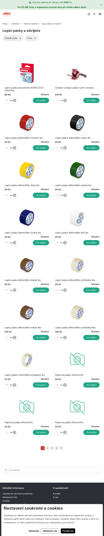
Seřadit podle (13, 38)
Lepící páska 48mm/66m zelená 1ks (73, 185)
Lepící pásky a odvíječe (51, 24)
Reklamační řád (9, 497)
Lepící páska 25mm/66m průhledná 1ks (24, 375)
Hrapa (4, 24)
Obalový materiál (30, 24)
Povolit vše (68, 531)
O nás (55, 497)
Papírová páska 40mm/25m (18, 422)
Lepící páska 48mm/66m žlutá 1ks (21, 185)
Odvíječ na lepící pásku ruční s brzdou (74, 87)
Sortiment (15, 24)
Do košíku (41, 100)
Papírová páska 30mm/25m (69, 375)
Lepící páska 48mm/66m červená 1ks (23, 138)
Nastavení (34, 531)
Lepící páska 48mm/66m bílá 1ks (71, 232)
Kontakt (56, 493)
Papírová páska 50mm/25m (69, 422)
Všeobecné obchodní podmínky (17, 493)
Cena (31, 38)
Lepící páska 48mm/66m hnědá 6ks (22, 327)
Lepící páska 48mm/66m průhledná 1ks (75, 280)
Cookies (6, 501)
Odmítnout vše (50, 531)
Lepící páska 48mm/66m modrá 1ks (22, 232)
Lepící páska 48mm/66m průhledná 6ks (75, 327)
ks (9, 100)
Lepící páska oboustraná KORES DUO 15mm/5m (24, 89)
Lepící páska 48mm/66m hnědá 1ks (22, 280)
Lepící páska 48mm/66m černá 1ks (72, 138)
